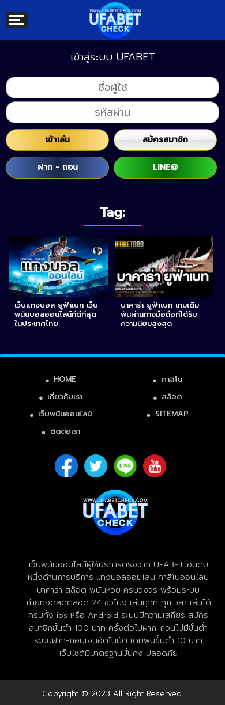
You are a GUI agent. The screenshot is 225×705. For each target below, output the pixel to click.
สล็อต (172, 396)
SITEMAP (172, 413)
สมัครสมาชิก (165, 140)
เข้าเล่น (58, 140)
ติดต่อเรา (65, 431)
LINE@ (165, 167)
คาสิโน (172, 379)
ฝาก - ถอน (58, 167)
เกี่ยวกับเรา (64, 396)
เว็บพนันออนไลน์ (65, 413)
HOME (65, 379)
